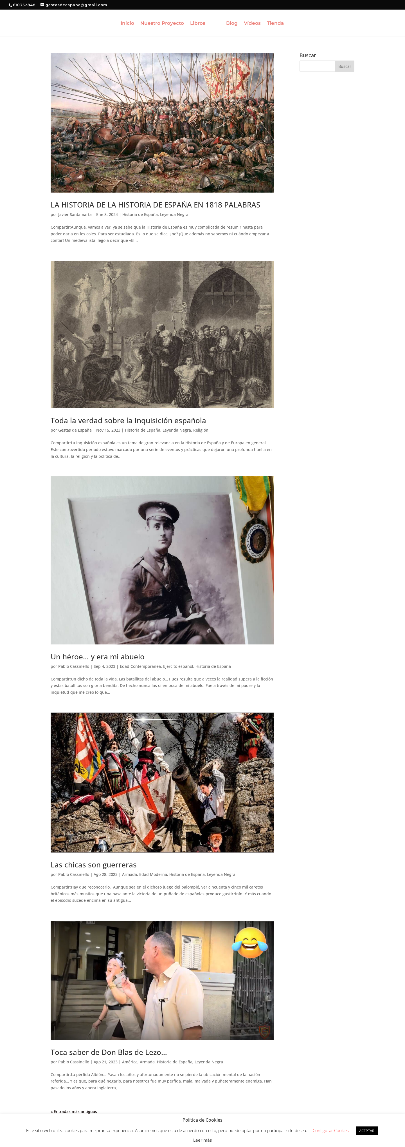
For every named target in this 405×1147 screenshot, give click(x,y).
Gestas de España (75, 430)
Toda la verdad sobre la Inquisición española (128, 420)
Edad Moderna (153, 874)
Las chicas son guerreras (94, 865)
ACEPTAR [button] (366, 1130)
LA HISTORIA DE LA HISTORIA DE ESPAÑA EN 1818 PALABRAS (155, 205)
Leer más (202, 1140)
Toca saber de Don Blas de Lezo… (109, 1052)
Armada (129, 874)
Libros (197, 23)
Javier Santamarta (75, 214)
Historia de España (140, 214)
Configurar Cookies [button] (331, 1130)
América (130, 1062)
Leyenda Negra (174, 214)
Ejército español (178, 666)
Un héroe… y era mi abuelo (98, 656)
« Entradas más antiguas (74, 1111)
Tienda (275, 23)
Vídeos (252, 23)
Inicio (127, 23)
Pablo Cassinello (73, 666)
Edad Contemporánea (140, 666)
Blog (232, 23)
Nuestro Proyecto (162, 23)
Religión (200, 430)
